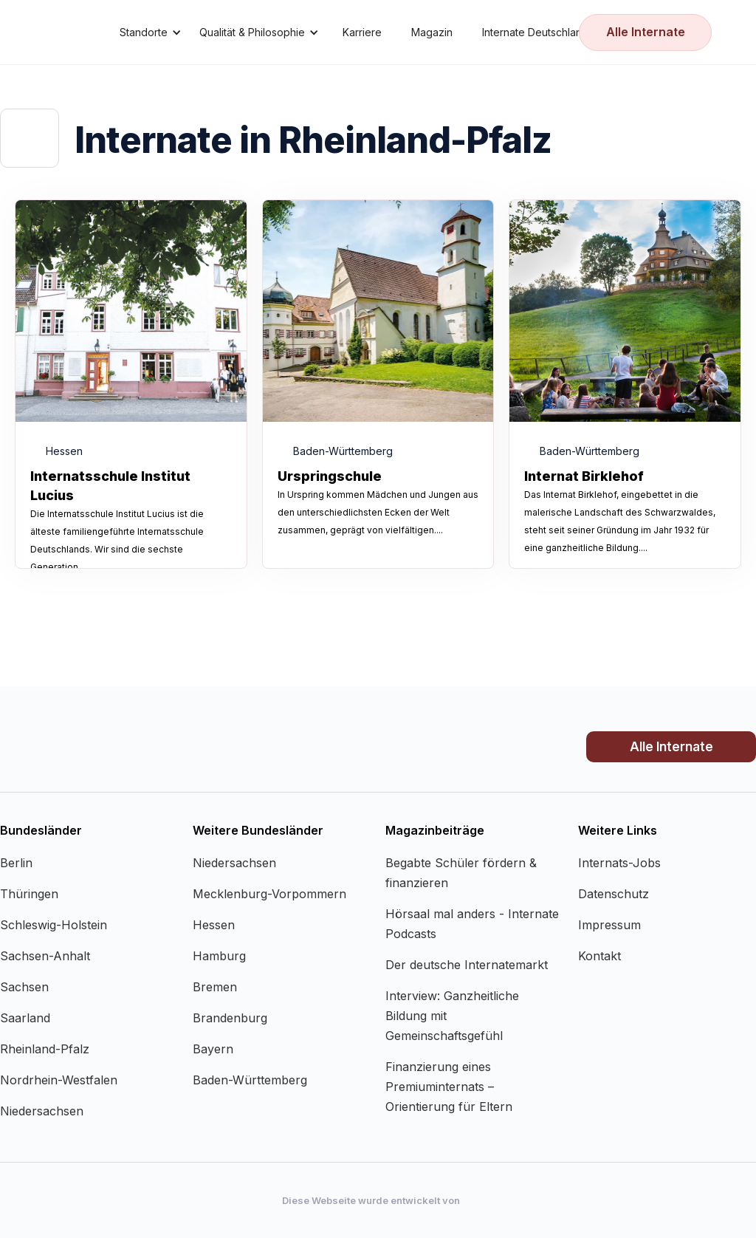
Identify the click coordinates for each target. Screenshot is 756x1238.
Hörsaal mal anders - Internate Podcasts (472, 923)
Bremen (215, 986)
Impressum (609, 924)
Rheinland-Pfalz (44, 1049)
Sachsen (24, 986)
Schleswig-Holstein (53, 924)
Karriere (362, 32)
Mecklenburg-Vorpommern (269, 893)
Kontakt (599, 955)
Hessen (214, 924)
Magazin (432, 32)
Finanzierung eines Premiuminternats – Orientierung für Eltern (448, 1086)
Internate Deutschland (535, 32)
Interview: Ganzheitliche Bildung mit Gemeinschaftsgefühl (452, 1015)
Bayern (213, 1049)
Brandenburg (230, 1017)
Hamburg (219, 955)
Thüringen (29, 893)
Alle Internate (645, 31)
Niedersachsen (41, 1111)
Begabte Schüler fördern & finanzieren (461, 872)
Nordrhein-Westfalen (58, 1080)
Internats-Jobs (619, 862)
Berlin (16, 862)
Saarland (25, 1017)
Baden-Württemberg (250, 1080)
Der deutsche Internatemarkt (466, 964)
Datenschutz (613, 893)
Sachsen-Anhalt (45, 955)
